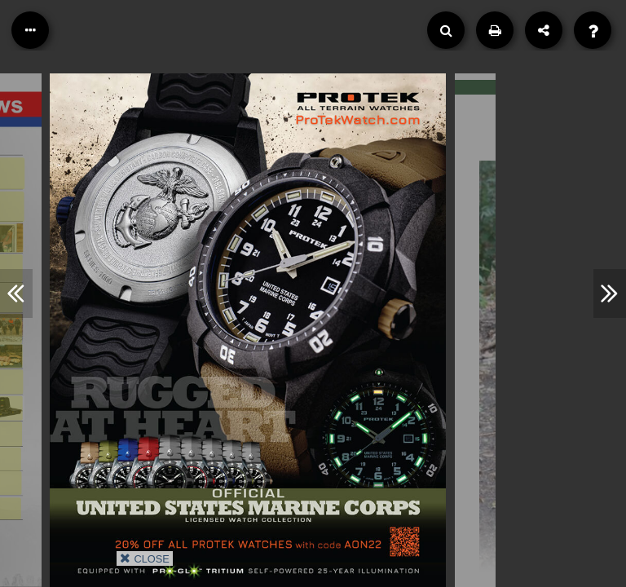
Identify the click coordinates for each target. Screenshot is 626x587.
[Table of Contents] (30, 30)
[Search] (446, 30)
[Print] (495, 30)
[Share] (543, 30)
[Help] (592, 30)
